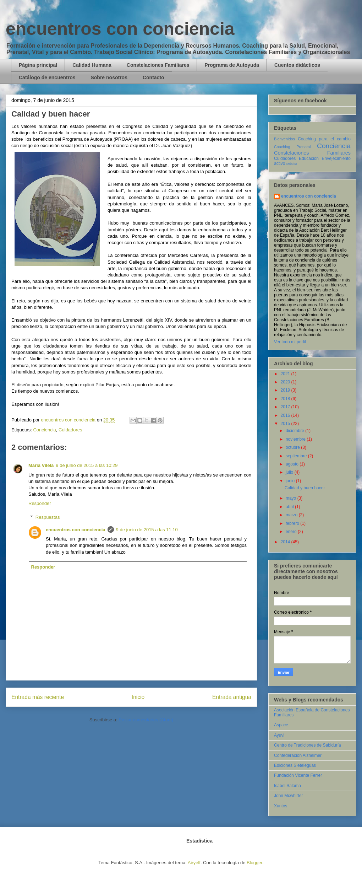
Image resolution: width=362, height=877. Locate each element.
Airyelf (194, 862)
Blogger (254, 862)
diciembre (295, 430)
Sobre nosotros (108, 77)
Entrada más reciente (37, 697)
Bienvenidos (284, 139)
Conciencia (44, 429)
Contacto (153, 77)
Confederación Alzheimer (298, 755)
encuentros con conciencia (120, 29)
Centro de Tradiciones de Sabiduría (307, 745)
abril (290, 506)
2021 (286, 373)
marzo (292, 514)
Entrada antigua (231, 697)
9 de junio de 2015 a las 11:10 (147, 529)
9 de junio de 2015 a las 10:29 (86, 465)
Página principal (38, 65)
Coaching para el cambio (324, 138)
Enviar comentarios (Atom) (146, 719)
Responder (39, 503)
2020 (286, 382)
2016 (286, 415)
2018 (286, 398)
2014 (286, 541)
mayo (291, 498)
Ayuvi (279, 735)
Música (291, 164)
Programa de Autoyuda (231, 65)
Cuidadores (70, 429)
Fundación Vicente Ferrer (298, 775)
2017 (286, 406)
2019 (286, 390)
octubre (293, 447)
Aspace (281, 724)
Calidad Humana (91, 65)
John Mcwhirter (288, 795)
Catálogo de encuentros (47, 77)
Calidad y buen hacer (305, 487)
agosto (293, 464)
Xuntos (280, 805)
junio (291, 480)
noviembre (296, 439)
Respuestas (47, 517)
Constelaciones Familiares (158, 65)
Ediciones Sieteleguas (295, 765)
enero (292, 531)
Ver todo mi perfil (290, 341)
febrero (293, 523)
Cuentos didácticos (297, 65)
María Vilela (41, 465)
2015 (286, 423)
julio (290, 472)
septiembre (297, 455)
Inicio (138, 697)
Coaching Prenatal (292, 147)
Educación (309, 158)
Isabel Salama (287, 785)
